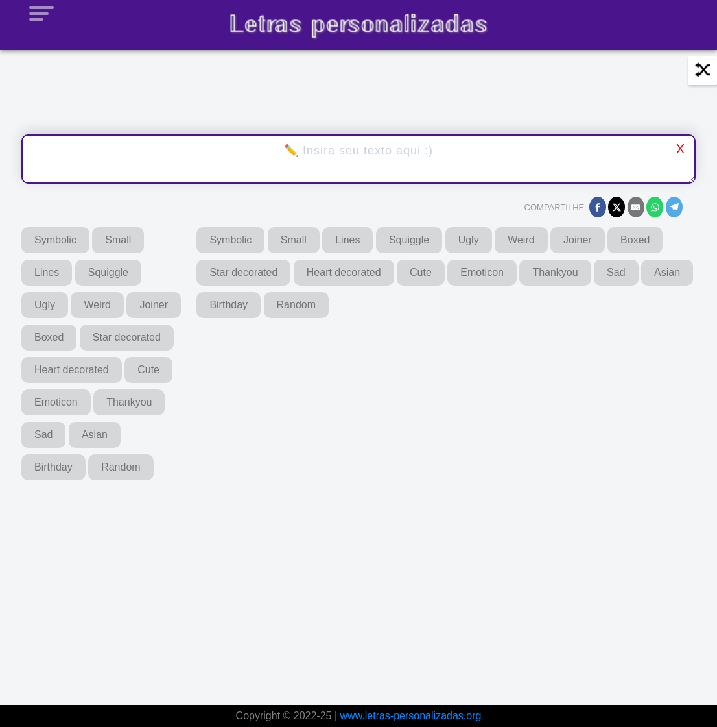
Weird (97, 304)
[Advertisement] (337, 583)
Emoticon (56, 402)
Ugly (44, 304)
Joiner (153, 304)
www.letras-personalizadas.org (411, 715)
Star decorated (127, 337)
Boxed (49, 337)
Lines (46, 272)
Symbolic (55, 239)
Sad (43, 434)
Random (120, 467)
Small (118, 239)
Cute (148, 369)
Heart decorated (71, 369)
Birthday (53, 467)
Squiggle (108, 272)
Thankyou (129, 402)
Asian (95, 434)
